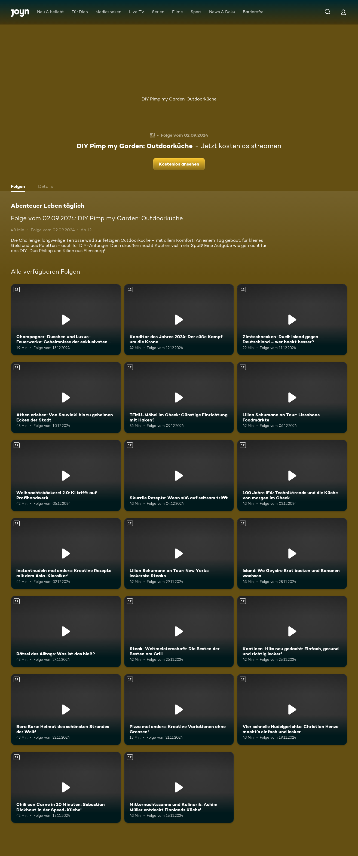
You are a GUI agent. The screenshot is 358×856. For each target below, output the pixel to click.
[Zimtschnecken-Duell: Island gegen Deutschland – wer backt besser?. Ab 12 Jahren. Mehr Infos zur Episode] (292, 319)
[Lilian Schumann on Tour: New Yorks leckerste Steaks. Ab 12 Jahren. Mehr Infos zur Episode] (179, 553)
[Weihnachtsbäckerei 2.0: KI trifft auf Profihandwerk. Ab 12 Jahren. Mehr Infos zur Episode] (66, 475)
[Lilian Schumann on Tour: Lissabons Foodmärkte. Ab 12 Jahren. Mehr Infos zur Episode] (292, 397)
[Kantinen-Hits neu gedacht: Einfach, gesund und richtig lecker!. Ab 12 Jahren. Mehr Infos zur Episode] (292, 631)
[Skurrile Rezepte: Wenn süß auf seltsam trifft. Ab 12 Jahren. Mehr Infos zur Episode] (179, 475)
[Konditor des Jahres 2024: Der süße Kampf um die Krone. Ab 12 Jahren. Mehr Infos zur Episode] (179, 319)
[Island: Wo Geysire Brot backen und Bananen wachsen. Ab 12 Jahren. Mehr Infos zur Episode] (292, 553)
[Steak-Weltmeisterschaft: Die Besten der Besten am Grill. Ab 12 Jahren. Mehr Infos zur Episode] (179, 631)
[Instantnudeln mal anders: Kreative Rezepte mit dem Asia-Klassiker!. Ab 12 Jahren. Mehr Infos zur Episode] (66, 553)
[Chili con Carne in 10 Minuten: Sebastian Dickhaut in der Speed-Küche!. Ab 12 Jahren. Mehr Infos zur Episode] (66, 787)
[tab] (19, 187)
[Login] (343, 12)
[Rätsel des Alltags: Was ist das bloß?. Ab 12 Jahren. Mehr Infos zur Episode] (66, 631)
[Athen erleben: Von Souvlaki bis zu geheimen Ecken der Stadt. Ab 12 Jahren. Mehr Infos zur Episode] (66, 397)
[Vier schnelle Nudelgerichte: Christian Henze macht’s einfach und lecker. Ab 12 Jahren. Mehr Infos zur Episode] (292, 709)
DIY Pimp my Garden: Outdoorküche (179, 99)
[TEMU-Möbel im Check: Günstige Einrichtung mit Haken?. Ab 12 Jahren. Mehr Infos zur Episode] (179, 397)
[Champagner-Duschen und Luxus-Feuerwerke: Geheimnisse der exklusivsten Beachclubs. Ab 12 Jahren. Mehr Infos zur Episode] (66, 319)
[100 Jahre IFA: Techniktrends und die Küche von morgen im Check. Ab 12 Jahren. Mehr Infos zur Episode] (292, 475)
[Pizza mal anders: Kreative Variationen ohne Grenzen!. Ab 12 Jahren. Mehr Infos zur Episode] (179, 709)
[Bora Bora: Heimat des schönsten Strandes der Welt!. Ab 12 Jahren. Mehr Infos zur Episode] (66, 709)
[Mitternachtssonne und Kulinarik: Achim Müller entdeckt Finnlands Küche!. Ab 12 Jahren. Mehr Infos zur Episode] (179, 787)
